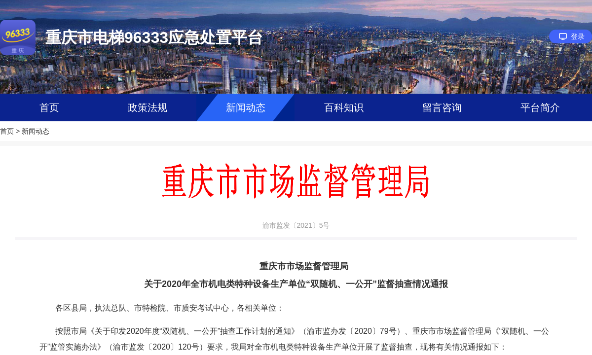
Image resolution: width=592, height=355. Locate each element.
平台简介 (540, 107)
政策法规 (147, 107)
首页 (49, 107)
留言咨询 (442, 107)
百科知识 (344, 107)
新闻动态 (245, 107)
